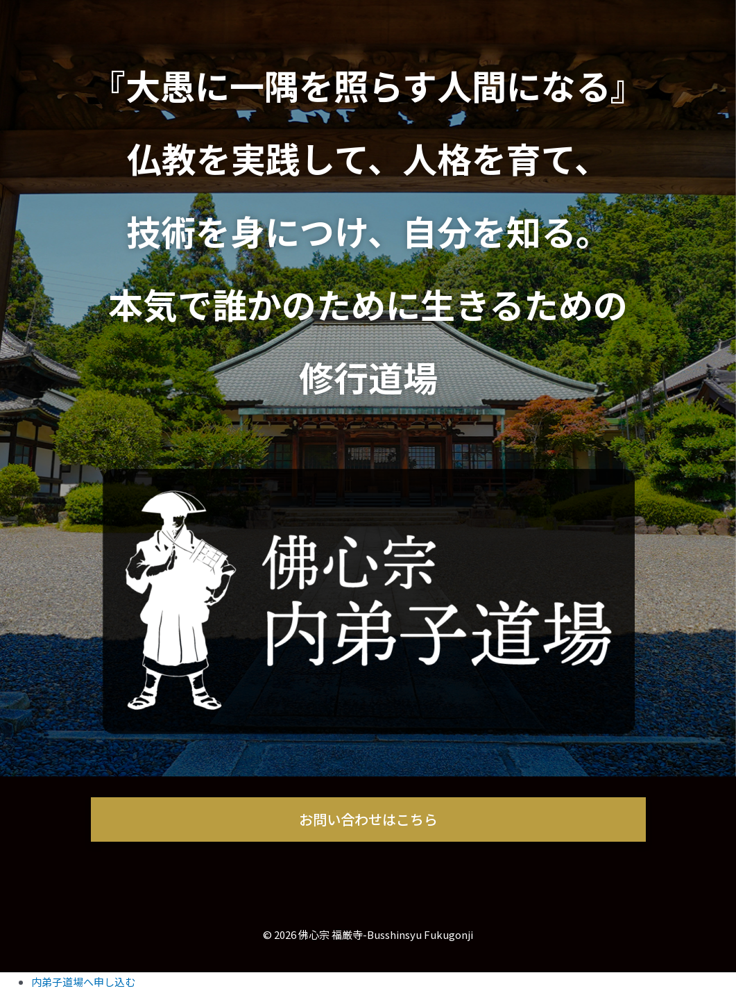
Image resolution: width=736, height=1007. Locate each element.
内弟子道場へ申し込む (83, 981)
